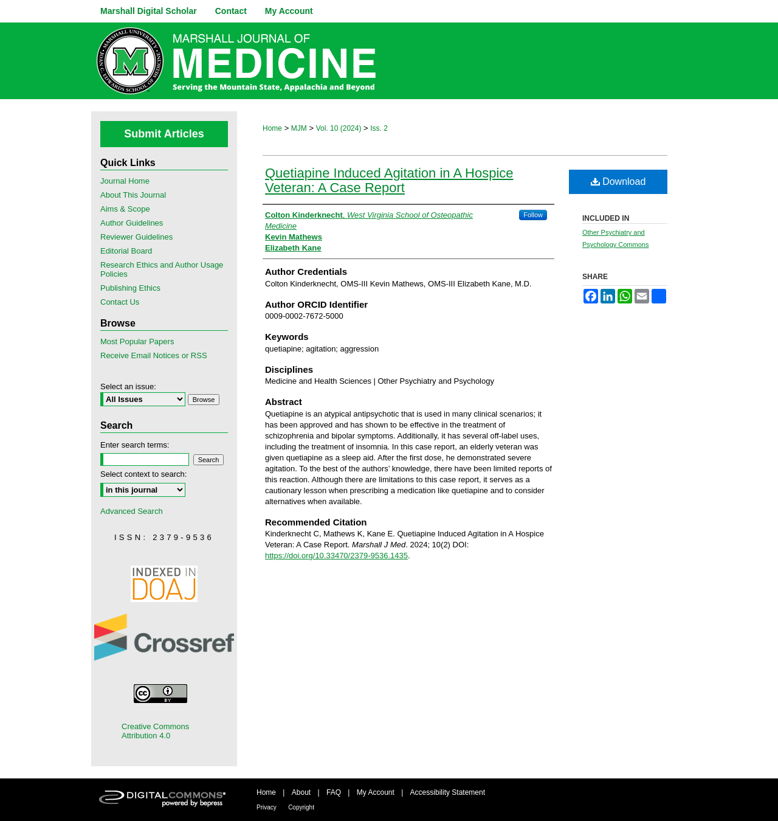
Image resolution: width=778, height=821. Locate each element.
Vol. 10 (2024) (339, 128)
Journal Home (125, 180)
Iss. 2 (379, 128)
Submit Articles (164, 134)
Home (272, 128)
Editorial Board (126, 250)
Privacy (266, 807)
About (301, 792)
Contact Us (119, 302)
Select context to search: (143, 474)
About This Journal (133, 194)
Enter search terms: (134, 444)
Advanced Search (131, 511)
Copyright (301, 807)
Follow (533, 214)
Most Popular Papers (137, 341)
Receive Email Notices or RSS (153, 355)
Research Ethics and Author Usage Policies (161, 269)
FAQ (333, 792)
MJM (299, 128)
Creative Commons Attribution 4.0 (155, 731)
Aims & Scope (125, 208)
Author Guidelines (131, 222)
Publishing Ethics (130, 288)
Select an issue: (128, 386)
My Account (375, 792)
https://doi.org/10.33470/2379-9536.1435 (336, 555)
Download (618, 181)
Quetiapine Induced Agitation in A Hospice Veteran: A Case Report (389, 180)
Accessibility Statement (447, 792)
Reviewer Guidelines (136, 236)
